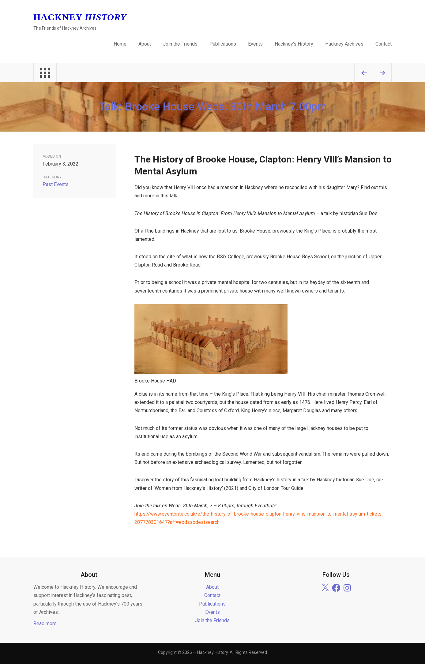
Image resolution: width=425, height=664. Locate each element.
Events (255, 44)
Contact (383, 44)
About (144, 44)
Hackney (79, 17)
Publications (222, 44)
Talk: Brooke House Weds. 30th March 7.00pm (213, 106)
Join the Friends (180, 44)
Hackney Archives (344, 44)
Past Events (56, 184)
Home (120, 44)
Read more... (46, 623)
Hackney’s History (294, 44)
